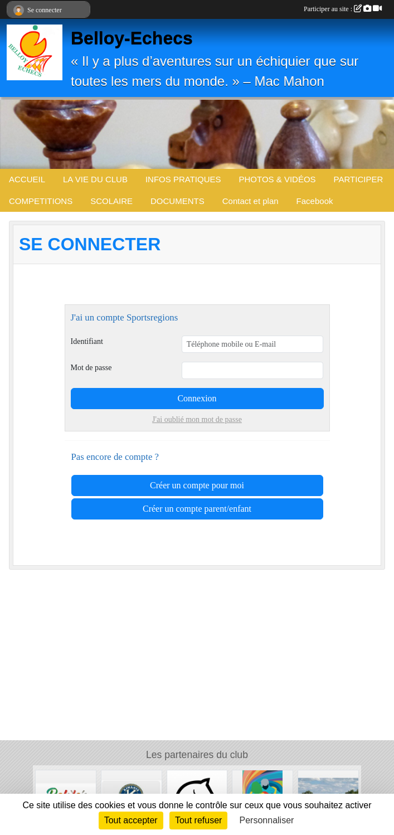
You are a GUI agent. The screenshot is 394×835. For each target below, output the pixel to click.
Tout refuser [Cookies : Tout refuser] (198, 820)
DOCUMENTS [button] (177, 201)
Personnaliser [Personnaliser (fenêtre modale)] (267, 820)
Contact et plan (250, 201)
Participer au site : (343, 9)
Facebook (314, 201)
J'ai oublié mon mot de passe (197, 419)
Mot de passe (91, 367)
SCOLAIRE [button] (111, 201)
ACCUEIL (27, 179)
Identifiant (87, 341)
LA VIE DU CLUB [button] (95, 179)
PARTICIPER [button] (358, 179)
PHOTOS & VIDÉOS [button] (277, 179)
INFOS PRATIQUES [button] (183, 179)
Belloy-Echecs (132, 38)
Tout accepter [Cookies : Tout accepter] (131, 820)
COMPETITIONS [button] (40, 201)
